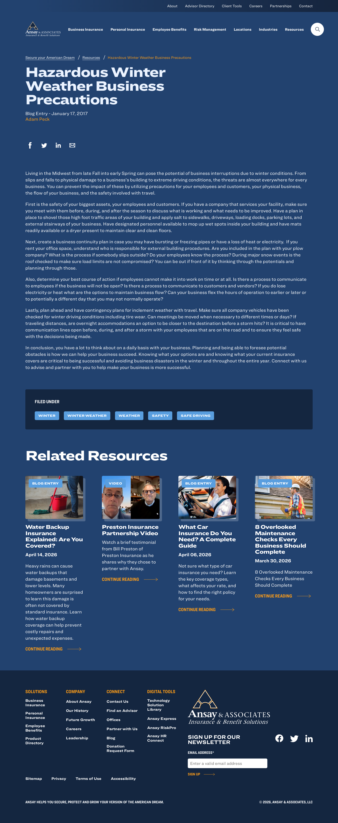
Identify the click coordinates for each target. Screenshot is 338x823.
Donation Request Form (120, 748)
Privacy (58, 778)
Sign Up (194, 774)
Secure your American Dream (50, 57)
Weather (129, 415)
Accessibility (123, 778)
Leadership (77, 738)
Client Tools (232, 6)
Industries (268, 29)
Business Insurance (85, 29)
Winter (46, 415)
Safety (160, 415)
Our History (77, 710)
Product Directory (34, 740)
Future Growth (80, 720)
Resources (294, 29)
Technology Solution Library (158, 704)
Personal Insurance (128, 29)
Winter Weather (87, 415)
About (172, 6)
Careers (255, 6)
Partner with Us (122, 729)
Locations (242, 29)
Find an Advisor (122, 710)
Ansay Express (161, 718)
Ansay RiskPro (161, 727)
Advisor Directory (199, 6)
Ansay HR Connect (157, 738)
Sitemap (33, 778)
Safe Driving (196, 415)
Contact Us (117, 701)
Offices (113, 720)
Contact (306, 6)
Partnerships (281, 6)
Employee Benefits (169, 29)
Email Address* (201, 752)
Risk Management (210, 29)
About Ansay (79, 701)
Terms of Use (88, 778)
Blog (111, 738)
